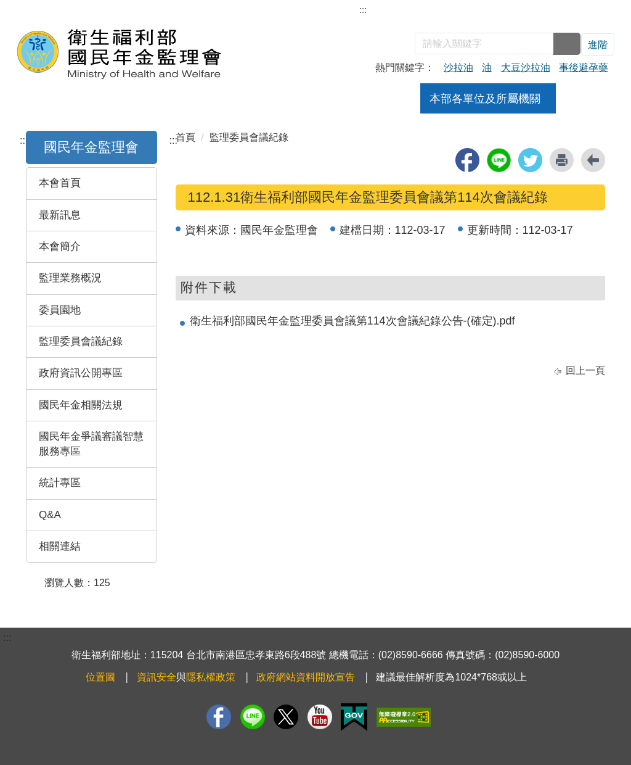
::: (363, 9)
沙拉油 (458, 67)
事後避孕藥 (583, 67)
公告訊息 (382, 99)
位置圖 (100, 677)
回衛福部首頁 (580, 11)
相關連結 (60, 546)
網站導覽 (380, 11)
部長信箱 (430, 11)
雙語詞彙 (479, 11)
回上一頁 (585, 370)
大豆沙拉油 (525, 67)
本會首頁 (60, 183)
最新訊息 (60, 215)
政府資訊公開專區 (81, 373)
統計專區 (60, 483)
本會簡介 (60, 246)
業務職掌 (244, 99)
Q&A (50, 515)
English (525, 11)
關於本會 (106, 99)
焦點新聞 (313, 99)
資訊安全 (156, 677)
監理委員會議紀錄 (81, 341)
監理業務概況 (70, 278)
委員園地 (60, 310)
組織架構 (175, 99)
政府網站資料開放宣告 (305, 677)
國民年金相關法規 (81, 405)
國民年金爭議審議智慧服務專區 (91, 444)
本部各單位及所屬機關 (484, 99)
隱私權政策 (210, 677)
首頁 (185, 137)
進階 (598, 44)
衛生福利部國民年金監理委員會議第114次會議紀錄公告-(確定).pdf (352, 321)
